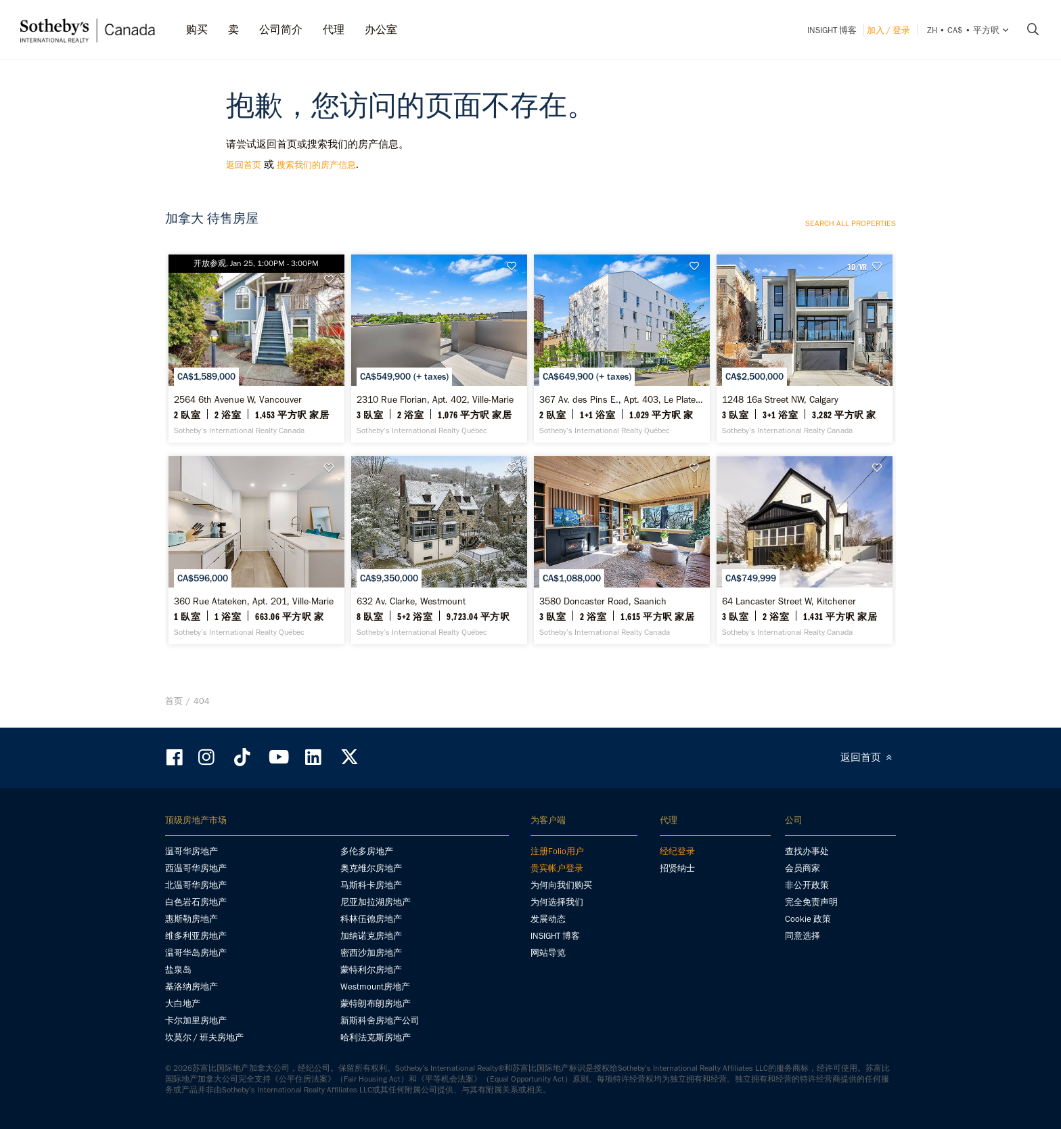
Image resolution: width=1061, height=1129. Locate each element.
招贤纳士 (677, 868)
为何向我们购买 (561, 885)
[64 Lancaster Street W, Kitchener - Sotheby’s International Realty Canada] (804, 550)
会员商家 (802, 868)
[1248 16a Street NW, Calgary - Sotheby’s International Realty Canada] (804, 348)
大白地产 (182, 1003)
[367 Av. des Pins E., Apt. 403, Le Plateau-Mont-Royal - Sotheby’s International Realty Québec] (621, 348)
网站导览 (548, 953)
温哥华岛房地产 (196, 953)
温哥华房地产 (191, 851)
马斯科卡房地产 (371, 885)
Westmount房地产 (375, 986)
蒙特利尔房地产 (371, 970)
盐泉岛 (178, 970)
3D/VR (857, 266)
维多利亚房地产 (196, 936)
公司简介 (280, 29)
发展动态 (548, 919)
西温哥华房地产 (196, 868)
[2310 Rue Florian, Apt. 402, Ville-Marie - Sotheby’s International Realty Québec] (438, 348)
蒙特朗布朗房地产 (375, 1003)
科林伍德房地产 (371, 919)
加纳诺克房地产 (371, 936)
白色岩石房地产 (196, 902)
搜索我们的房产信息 (316, 165)
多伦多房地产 (366, 851)
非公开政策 (807, 885)
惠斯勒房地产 (191, 919)
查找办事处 (807, 851)
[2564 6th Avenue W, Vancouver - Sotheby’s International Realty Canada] (256, 348)
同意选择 (802, 936)
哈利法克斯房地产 (375, 1037)
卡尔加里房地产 (196, 1020)
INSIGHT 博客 (832, 30)
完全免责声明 (811, 902)
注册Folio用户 (557, 851)
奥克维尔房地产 (371, 868)
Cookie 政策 (808, 919)
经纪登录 (677, 851)
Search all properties (850, 223)
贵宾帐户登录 (556, 868)
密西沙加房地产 (371, 953)
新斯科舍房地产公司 (380, 1020)
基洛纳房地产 (191, 986)
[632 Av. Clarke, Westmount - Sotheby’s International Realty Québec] (438, 550)
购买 (197, 29)
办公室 (381, 29)
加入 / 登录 (888, 30)
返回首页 (243, 165)
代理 (333, 29)
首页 (174, 701)
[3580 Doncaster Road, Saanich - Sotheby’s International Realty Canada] (621, 550)
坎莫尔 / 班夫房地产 (204, 1037)
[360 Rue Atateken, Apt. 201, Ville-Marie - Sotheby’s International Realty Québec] (256, 550)
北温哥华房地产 (196, 885)
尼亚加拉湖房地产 (375, 902)
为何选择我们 (556, 902)
